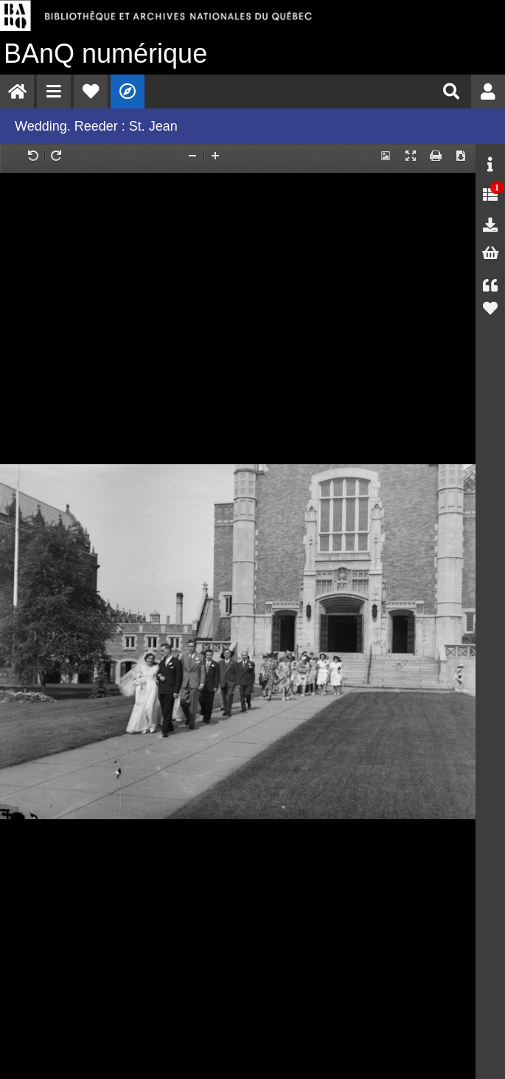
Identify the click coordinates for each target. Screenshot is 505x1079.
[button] (54, 91)
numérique (105, 53)
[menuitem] (17, 91)
